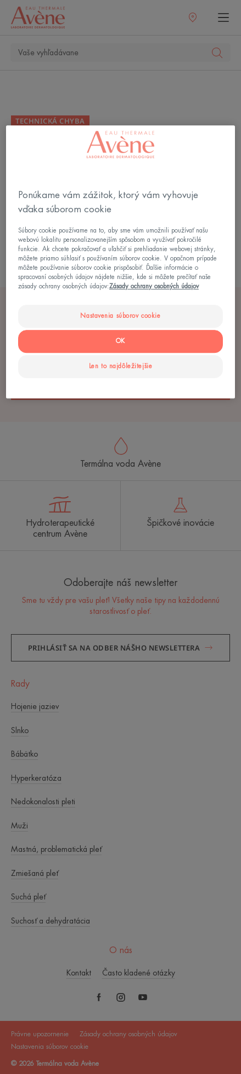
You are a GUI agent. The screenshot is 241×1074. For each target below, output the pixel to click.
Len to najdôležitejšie (121, 366)
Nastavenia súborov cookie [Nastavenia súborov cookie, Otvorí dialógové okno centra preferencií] (120, 316)
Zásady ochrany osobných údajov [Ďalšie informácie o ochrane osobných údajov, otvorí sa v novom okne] (154, 286)
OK (120, 341)
